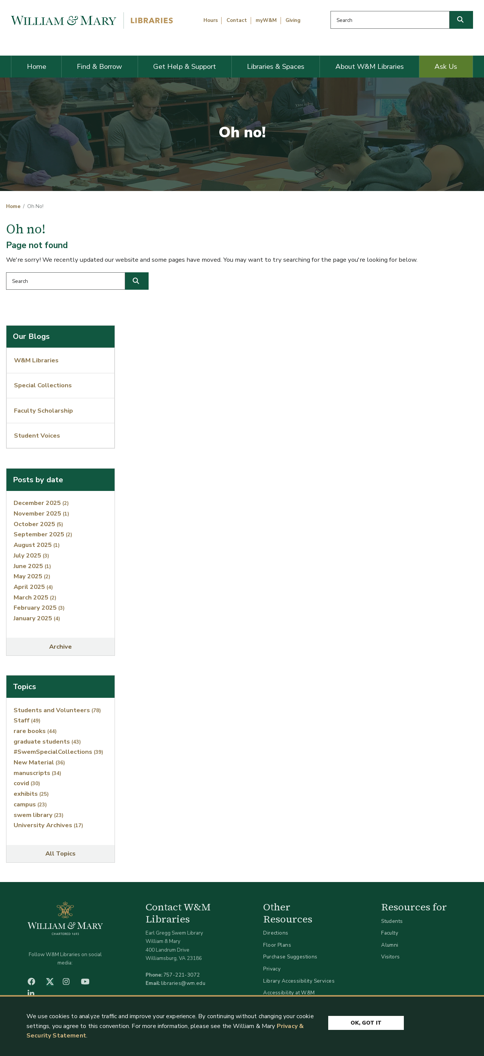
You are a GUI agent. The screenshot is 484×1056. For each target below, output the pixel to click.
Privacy (272, 968)
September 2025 (43, 534)
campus (30, 804)
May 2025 (32, 576)
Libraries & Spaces (275, 66)
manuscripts (37, 773)
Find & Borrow (99, 66)
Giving (293, 20)
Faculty (389, 932)
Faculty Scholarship (43, 410)
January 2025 (37, 618)
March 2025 (35, 597)
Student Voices (37, 435)
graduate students (47, 741)
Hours (210, 20)
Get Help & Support (184, 66)
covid (27, 783)
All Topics (60, 853)
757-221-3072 (181, 974)
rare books (35, 731)
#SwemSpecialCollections (58, 751)
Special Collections (43, 385)
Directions (275, 932)
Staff (27, 720)
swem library (39, 815)
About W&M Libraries (369, 66)
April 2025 (33, 586)
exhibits (31, 793)
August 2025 (37, 544)
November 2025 (41, 513)
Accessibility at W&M (289, 992)
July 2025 (31, 555)
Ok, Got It (366, 1023)
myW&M (266, 20)
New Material (39, 762)
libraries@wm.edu (183, 983)
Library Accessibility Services (299, 981)
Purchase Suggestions (290, 956)
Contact (236, 20)
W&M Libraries (36, 360)
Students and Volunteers (57, 710)
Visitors (390, 956)
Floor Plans (277, 945)
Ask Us (445, 66)
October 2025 (38, 524)
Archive (60, 646)
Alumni (390, 945)
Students (392, 921)
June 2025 (32, 566)
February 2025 (39, 607)
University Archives (48, 825)
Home (36, 66)
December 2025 (41, 502)
